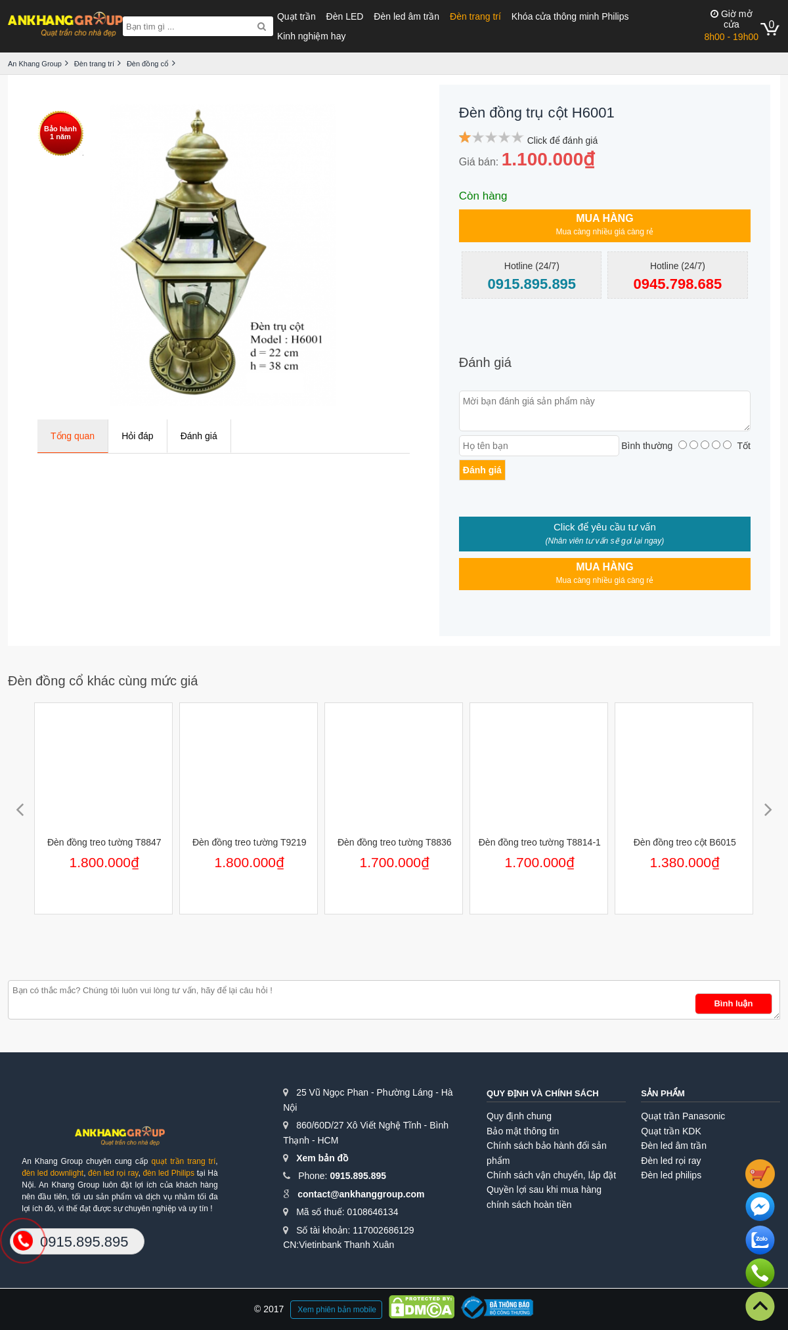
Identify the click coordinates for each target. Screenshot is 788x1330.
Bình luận (733, 1003)
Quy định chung (519, 1116)
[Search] (261, 26)
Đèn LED (345, 16)
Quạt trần (296, 16)
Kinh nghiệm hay (311, 36)
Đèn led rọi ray (671, 1160)
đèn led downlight (52, 1173)
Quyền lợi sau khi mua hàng (544, 1189)
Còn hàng (483, 196)
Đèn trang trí (475, 16)
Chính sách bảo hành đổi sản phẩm (547, 1152)
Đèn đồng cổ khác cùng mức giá (103, 681)
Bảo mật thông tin (523, 1131)
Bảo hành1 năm (60, 132)
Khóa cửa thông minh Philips (570, 16)
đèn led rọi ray (113, 1173)
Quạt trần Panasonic (683, 1116)
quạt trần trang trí (183, 1161)
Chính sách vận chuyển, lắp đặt (551, 1175)
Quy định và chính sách (543, 1093)
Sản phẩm (663, 1093)
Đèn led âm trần (406, 16)
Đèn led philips (671, 1175)
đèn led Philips (168, 1173)
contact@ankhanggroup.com (360, 1194)
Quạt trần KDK (671, 1131)
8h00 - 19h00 (731, 25)
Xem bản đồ (322, 1158)
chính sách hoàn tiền (529, 1204)
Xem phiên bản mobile (336, 1309)
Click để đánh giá (562, 140)
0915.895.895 (358, 1175)
